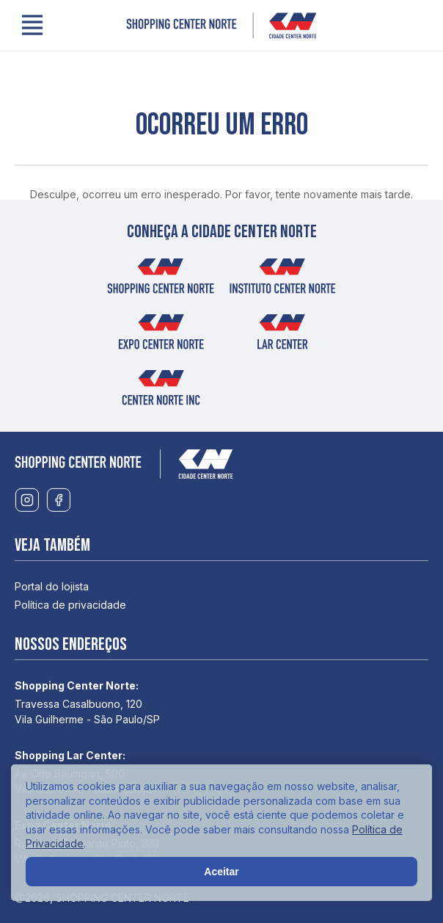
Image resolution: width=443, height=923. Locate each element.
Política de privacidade (70, 604)
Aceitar (221, 871)
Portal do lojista (52, 586)
